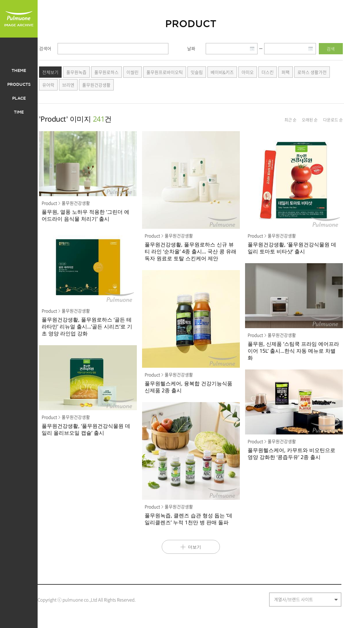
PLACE (19, 98)
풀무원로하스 (106, 72)
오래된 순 (310, 119)
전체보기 (50, 72)
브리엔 (68, 85)
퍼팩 (286, 72)
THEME (19, 71)
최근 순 (290, 119)
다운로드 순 (333, 119)
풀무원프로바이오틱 (164, 72)
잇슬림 (197, 72)
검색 (331, 49)
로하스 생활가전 (312, 72)
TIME (19, 112)
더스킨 (268, 72)
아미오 (248, 72)
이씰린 (132, 72)
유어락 (48, 85)
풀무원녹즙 (76, 72)
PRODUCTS (19, 84)
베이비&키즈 (222, 72)
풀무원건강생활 (96, 85)
